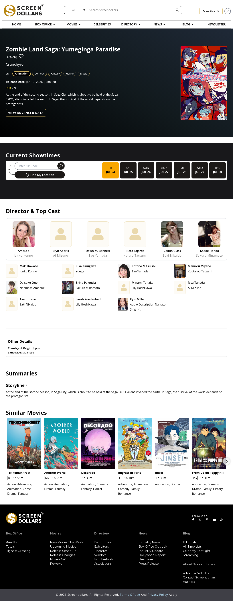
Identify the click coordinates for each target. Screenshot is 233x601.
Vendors (100, 555)
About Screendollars (199, 564)
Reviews (56, 563)
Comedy (39, 73)
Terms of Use (130, 595)
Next (226, 461)
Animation (21, 73)
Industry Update (151, 551)
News (143, 533)
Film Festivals (103, 559)
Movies (55, 533)
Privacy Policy (158, 595)
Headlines (146, 559)
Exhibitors (101, 546)
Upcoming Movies (63, 546)
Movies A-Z (58, 559)
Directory (101, 533)
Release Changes (62, 555)
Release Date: (15, 82)
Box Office (14, 533)
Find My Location (39, 175)
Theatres (100, 551)
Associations (102, 563)
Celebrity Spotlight (196, 551)
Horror (70, 73)
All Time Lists (192, 546)
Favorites (211, 11)
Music (83, 73)
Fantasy (55, 73)
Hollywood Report (152, 555)
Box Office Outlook (153, 546)
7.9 (14, 88)
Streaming (190, 555)
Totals (10, 546)
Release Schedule (63, 551)
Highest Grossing (18, 551)
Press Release (149, 563)
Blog (186, 533)
